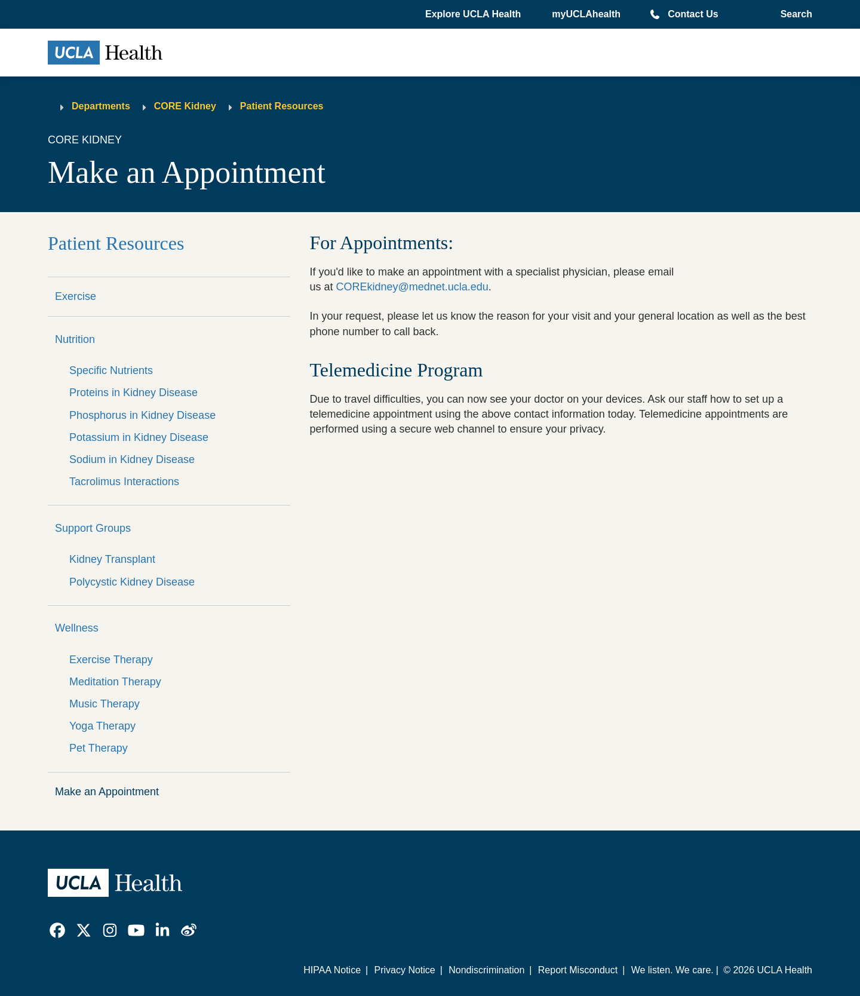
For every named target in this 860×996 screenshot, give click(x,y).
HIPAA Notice (332, 970)
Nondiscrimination (486, 970)
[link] (57, 930)
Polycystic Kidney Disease (132, 582)
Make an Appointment (107, 792)
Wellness (77, 628)
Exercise (75, 296)
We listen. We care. (672, 970)
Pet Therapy (98, 748)
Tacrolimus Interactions (124, 482)
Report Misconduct (578, 970)
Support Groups (93, 528)
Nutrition (75, 339)
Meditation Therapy (115, 682)
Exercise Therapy (111, 660)
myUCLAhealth (586, 14)
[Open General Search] (794, 14)
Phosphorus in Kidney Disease (142, 415)
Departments (101, 106)
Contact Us (693, 14)
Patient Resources (282, 106)
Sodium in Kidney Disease (132, 459)
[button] (474, 14)
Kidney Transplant (112, 559)
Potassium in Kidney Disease (138, 437)
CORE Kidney (185, 106)
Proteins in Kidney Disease (133, 393)
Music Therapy (104, 704)
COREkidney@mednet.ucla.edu (412, 287)
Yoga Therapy (102, 726)
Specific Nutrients (111, 370)
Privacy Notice (404, 970)
